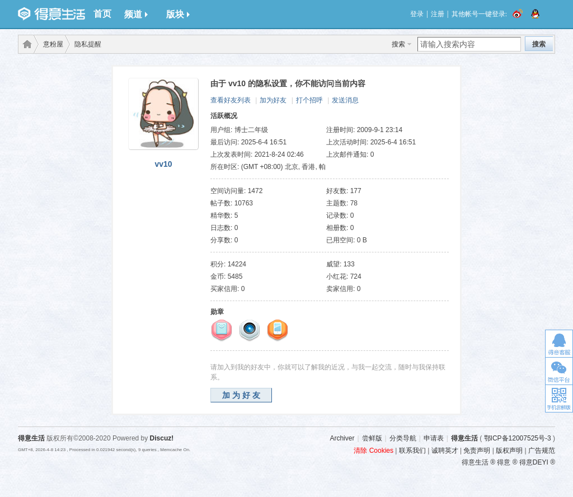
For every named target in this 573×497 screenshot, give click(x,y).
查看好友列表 (230, 100)
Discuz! (162, 438)
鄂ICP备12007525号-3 (517, 438)
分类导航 (402, 438)
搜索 (398, 44)
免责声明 (476, 450)
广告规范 (541, 450)
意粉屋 (53, 44)
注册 (437, 14)
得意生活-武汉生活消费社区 (25, 44)
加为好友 (273, 100)
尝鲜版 (372, 438)
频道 (136, 14)
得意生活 (464, 438)
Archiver (342, 438)
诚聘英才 (444, 450)
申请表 (434, 438)
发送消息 (345, 100)
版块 (178, 14)
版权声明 (509, 450)
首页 (102, 13)
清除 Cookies (373, 450)
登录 (417, 14)
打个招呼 (309, 100)
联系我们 (412, 450)
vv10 (163, 164)
